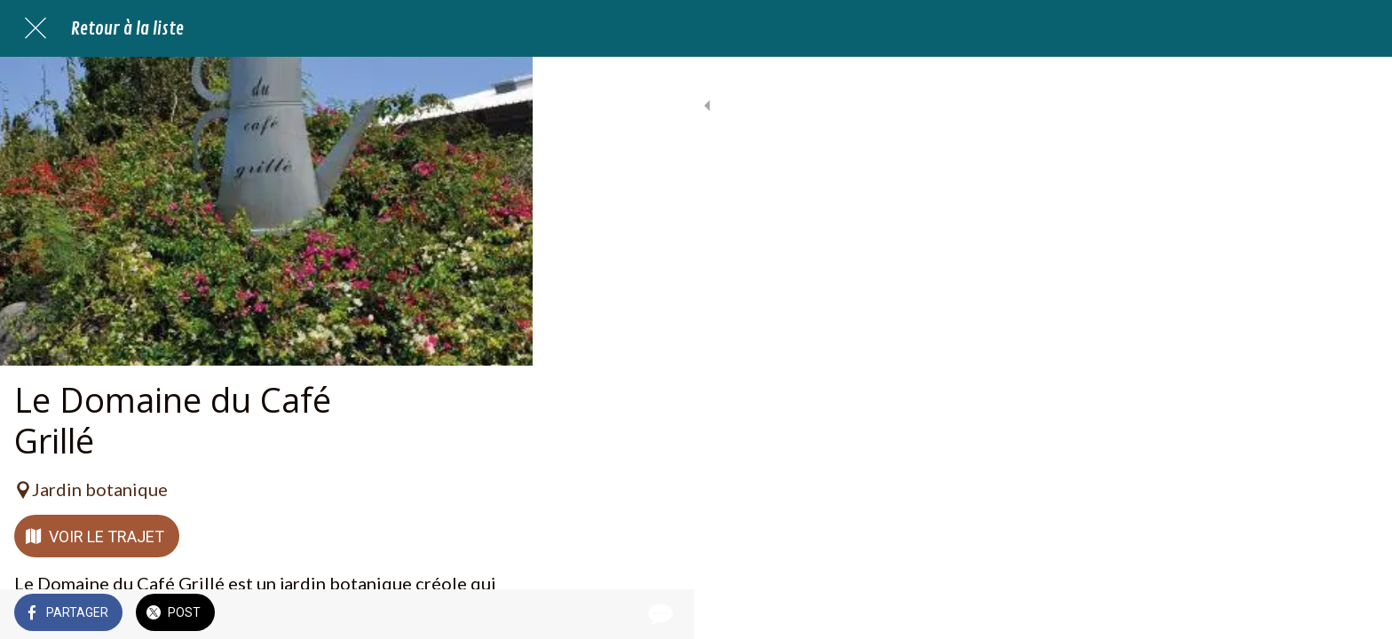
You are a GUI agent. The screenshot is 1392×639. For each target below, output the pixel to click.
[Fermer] (35, 28)
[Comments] (497, 614)
